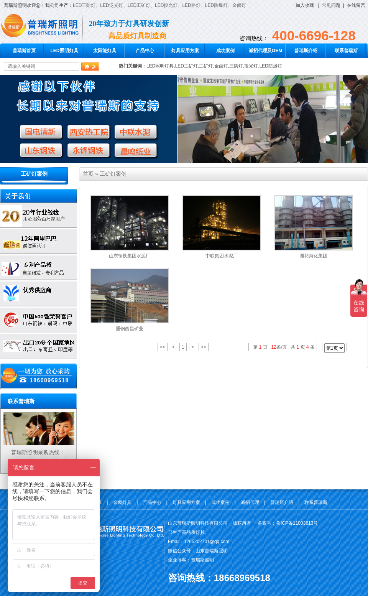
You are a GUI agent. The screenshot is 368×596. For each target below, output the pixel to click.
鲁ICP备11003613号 (297, 523)
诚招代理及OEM (265, 50)
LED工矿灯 (139, 5)
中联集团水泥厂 (221, 255)
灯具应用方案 (185, 50)
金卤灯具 (122, 502)
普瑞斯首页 (24, 50)
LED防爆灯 (216, 5)
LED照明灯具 (64, 50)
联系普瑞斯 (346, 50)
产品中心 (145, 50)
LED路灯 (191, 5)
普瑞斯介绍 (305, 50)
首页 (88, 174)
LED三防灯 (84, 5)
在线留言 (356, 5)
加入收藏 (305, 5)
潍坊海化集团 (313, 255)
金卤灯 (239, 5)
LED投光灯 (166, 5)
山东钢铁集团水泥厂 (129, 255)
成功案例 (225, 50)
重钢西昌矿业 (129, 328)
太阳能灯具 (104, 50)
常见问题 (331, 5)
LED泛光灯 (111, 5)
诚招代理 (250, 502)
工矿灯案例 (34, 174)
